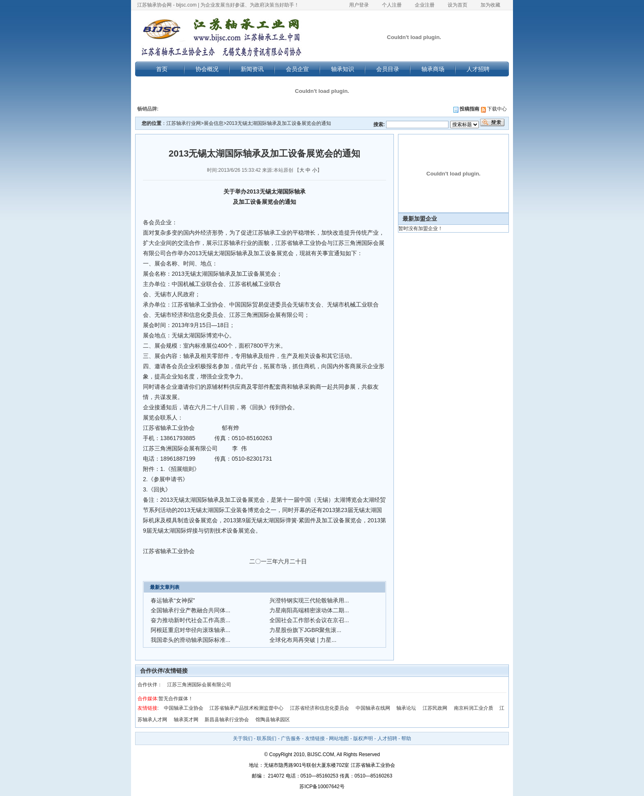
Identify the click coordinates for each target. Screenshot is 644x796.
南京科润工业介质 (473, 708)
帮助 (406, 738)
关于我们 (243, 738)
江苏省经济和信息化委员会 (319, 708)
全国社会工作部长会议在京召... (309, 620)
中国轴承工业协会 (183, 708)
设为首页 (457, 5)
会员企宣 (297, 69)
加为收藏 (490, 5)
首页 (162, 69)
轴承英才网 (186, 719)
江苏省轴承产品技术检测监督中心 (246, 708)
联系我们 (266, 738)
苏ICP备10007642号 (321, 786)
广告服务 (291, 738)
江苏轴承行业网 (183, 123)
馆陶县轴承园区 (272, 719)
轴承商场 (432, 69)
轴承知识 (342, 69)
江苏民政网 (435, 708)
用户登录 (359, 5)
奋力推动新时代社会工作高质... (190, 620)
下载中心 (494, 109)
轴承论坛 (406, 708)
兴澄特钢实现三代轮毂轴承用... (309, 600)
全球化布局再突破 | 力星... (302, 640)
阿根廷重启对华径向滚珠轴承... (190, 630)
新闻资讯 (252, 69)
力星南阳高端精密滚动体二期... (309, 610)
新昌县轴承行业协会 (227, 719)
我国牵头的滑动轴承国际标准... (190, 640)
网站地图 (339, 738)
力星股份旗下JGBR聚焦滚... (305, 630)
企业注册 (425, 5)
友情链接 (315, 738)
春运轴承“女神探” (173, 600)
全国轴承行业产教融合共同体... (190, 610)
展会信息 (213, 123)
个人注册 (392, 5)
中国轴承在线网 (373, 708)
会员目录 (387, 69)
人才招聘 (478, 69)
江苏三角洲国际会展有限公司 (199, 685)
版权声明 (363, 738)
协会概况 (207, 69)
